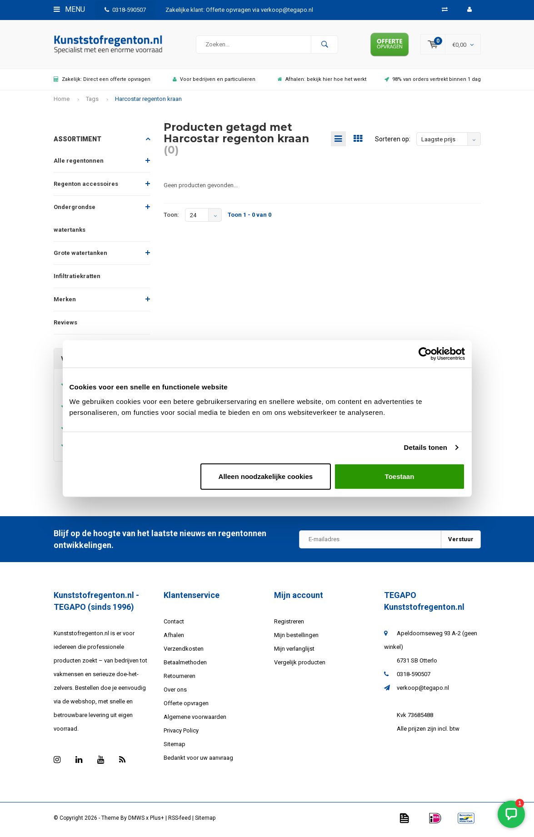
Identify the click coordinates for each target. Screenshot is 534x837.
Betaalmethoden (185, 665)
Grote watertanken (80, 256)
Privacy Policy (181, 733)
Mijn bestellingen (296, 638)
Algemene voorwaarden (195, 720)
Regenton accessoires (86, 187)
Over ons (175, 692)
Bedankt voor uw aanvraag (198, 760)
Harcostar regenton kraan (148, 102)
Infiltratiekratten (77, 279)
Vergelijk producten (299, 665)
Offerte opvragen (186, 706)
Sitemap (174, 747)
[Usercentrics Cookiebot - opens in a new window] (425, 354)
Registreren (289, 624)
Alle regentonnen (79, 163)
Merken (65, 302)
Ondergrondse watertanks (74, 221)
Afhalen (174, 638)
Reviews (65, 325)
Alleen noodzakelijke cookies (266, 476)
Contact (174, 624)
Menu (69, 9)
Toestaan (399, 476)
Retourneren (179, 679)
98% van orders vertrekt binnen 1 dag (432, 82)
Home (62, 102)
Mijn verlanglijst (294, 651)
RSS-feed (179, 821)
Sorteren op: (392, 142)
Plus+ (157, 821)
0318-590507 (125, 9)
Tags (92, 102)
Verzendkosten (184, 651)
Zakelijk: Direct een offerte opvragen (102, 82)
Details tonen (425, 447)
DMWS (136, 821)
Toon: (171, 217)
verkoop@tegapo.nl (423, 691)
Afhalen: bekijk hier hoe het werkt (322, 82)
